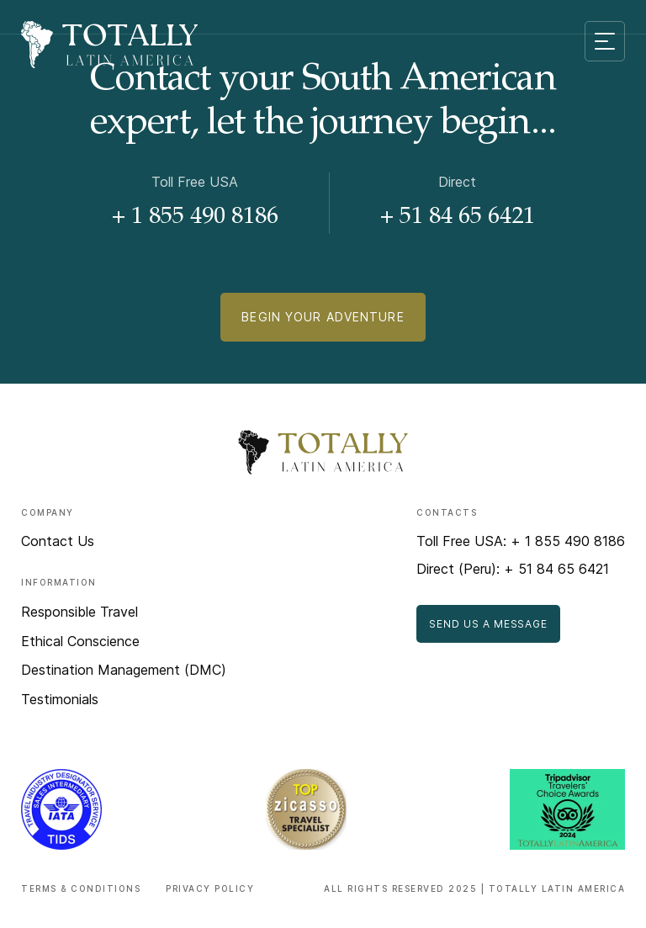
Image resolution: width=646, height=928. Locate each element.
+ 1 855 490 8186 (195, 218)
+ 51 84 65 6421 (457, 218)
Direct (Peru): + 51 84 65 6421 (512, 568)
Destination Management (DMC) (123, 669)
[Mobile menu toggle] (605, 41)
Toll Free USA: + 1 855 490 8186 (520, 541)
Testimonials (59, 699)
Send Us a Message (488, 624)
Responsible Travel (79, 611)
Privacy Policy (210, 888)
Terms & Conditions (80, 888)
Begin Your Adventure (322, 317)
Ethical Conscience (80, 641)
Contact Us (57, 541)
